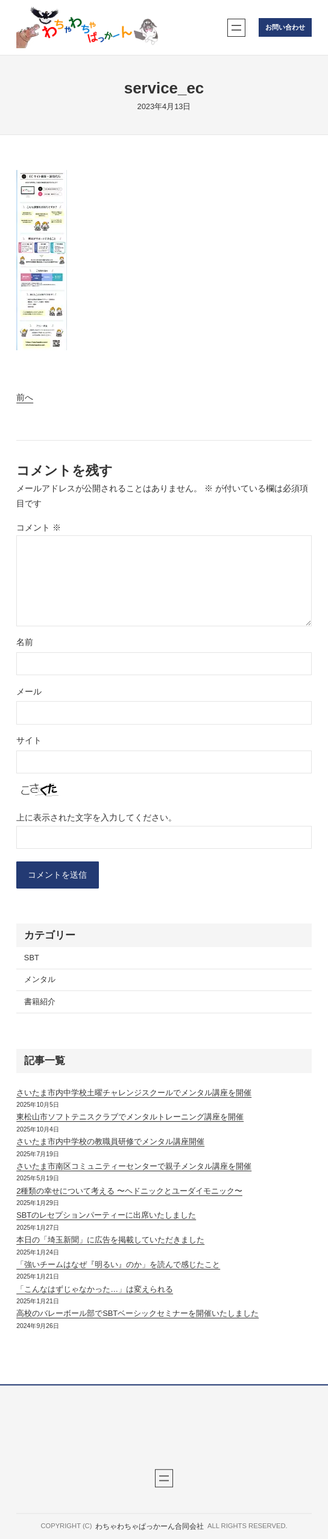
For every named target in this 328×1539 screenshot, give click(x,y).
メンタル (39, 979)
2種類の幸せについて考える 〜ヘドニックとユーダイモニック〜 (129, 1190)
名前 (24, 642)
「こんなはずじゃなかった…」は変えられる (94, 1289)
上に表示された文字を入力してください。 (96, 817)
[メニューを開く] (236, 28)
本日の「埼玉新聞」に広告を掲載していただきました (110, 1239)
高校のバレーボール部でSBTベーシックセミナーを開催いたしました (137, 1313)
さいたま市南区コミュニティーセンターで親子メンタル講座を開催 (133, 1166)
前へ (24, 397)
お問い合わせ (285, 27)
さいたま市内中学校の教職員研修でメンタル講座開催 (110, 1141)
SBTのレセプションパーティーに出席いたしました (106, 1215)
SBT (31, 957)
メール (29, 691)
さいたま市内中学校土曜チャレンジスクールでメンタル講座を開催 (133, 1092)
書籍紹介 (39, 1001)
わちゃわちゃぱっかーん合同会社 (149, 1526)
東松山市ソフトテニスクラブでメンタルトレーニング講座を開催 (130, 1116)
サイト (29, 740)
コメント (38, 527)
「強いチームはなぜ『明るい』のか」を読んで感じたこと (118, 1264)
